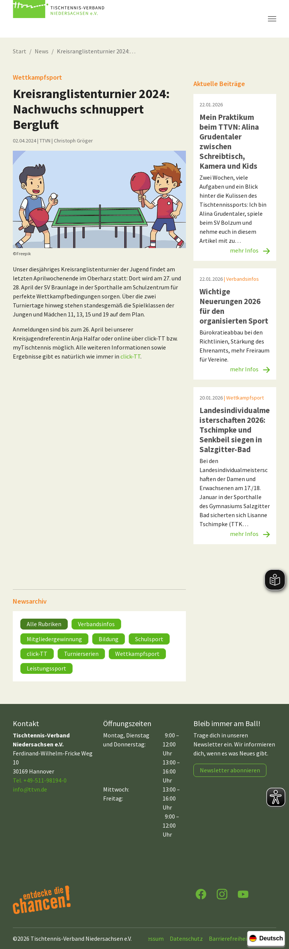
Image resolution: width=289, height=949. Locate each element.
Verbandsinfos (96, 624)
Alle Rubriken (44, 624)
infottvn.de (30, 789)
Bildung (109, 639)
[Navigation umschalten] (272, 18)
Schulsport (149, 639)
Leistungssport (46, 668)
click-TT (130, 356)
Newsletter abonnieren (230, 770)
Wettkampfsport (137, 653)
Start (19, 51)
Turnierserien (81, 653)
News (42, 51)
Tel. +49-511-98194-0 (40, 780)
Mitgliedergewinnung (54, 639)
